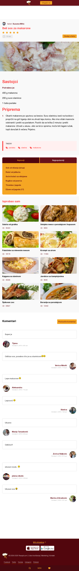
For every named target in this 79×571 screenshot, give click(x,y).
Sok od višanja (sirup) (15, 168)
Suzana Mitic (18, 24)
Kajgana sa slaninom (20, 269)
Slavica (64, 409)
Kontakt (52, 556)
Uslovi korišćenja (34, 556)
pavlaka (12, 148)
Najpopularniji (58, 160)
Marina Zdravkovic (58, 498)
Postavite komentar (67, 322)
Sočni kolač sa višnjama (16, 176)
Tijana (15, 343)
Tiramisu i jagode (13, 185)
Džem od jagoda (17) (15, 189)
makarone (37, 148)
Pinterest (36, 562)
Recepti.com (5, 555)
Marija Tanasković (20, 432)
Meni (39, 568)
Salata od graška (20, 217)
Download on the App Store (33, 548)
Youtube (20, 562)
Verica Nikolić (61, 365)
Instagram (28, 562)
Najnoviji (20, 160)
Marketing (44, 556)
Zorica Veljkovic (60, 454)
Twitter (14, 562)
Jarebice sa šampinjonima (58, 269)
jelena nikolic (18, 476)
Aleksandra (17, 387)
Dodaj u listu (69, 36)
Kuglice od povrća (14, 181)
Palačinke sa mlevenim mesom (20, 243)
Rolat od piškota (13, 172)
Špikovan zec (20, 295)
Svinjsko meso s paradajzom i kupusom (58, 217)
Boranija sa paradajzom (58, 295)
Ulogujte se (46, 3)
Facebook (7, 562)
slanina (24, 148)
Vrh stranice (38, 542)
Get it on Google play (47, 548)
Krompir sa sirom (58, 243)
